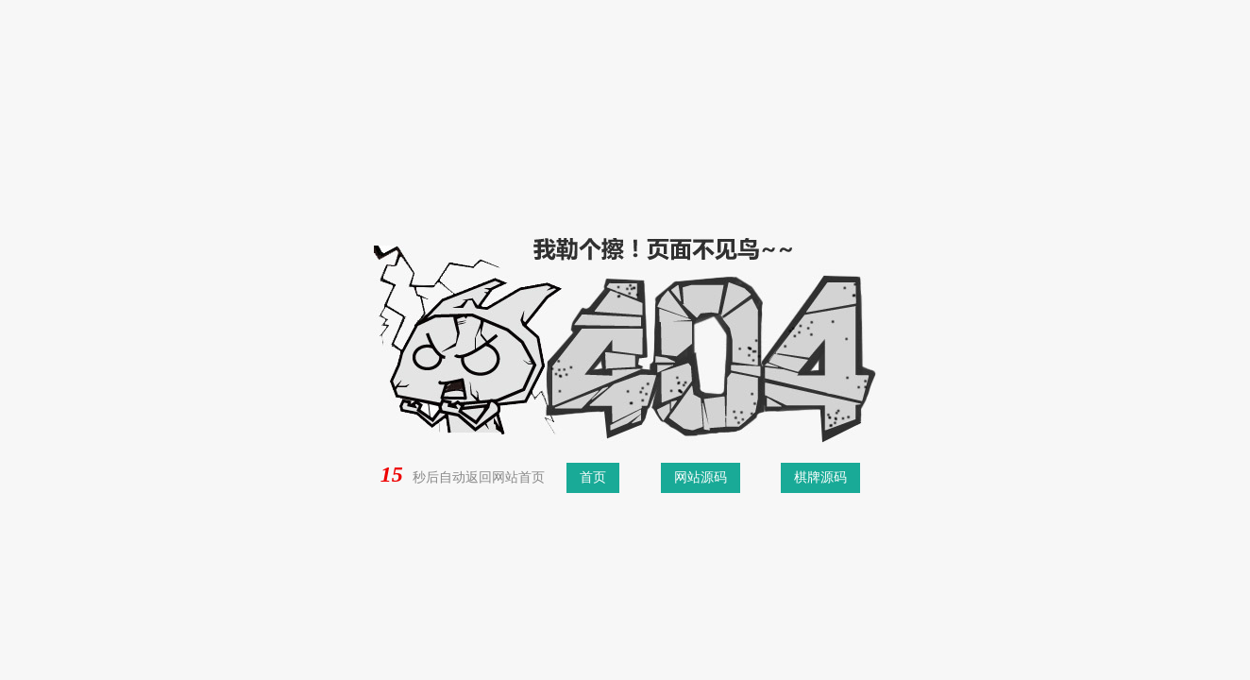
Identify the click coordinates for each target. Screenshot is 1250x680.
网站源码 (700, 477)
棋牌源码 (820, 477)
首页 (593, 477)
